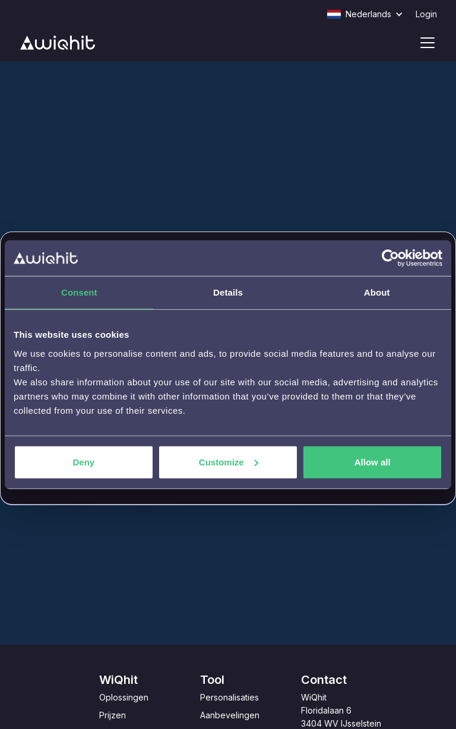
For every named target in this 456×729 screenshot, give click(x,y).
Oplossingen (123, 697)
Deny (83, 462)
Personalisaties (229, 697)
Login (426, 14)
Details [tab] (228, 292)
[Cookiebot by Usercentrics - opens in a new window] (390, 258)
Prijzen (112, 715)
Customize (228, 462)
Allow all (372, 462)
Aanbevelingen (229, 715)
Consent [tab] (79, 292)
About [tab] (377, 292)
